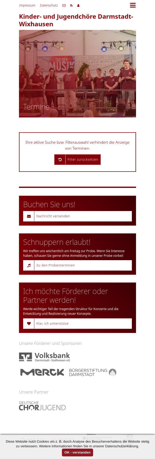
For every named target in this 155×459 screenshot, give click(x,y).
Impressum (27, 5)
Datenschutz (49, 5)
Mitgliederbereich (78, 5)
